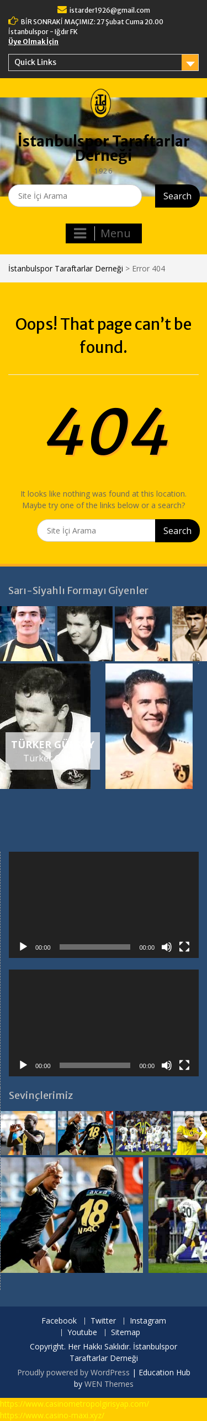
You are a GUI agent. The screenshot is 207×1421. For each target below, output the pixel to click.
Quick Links (35, 62)
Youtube (82, 1332)
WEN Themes (109, 1384)
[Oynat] (23, 946)
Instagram (148, 1321)
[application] (104, 905)
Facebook (59, 1321)
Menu (102, 233)
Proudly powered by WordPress (73, 1372)
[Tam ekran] (184, 946)
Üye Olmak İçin (33, 41)
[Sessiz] (166, 946)
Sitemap (125, 1332)
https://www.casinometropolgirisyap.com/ (74, 1403)
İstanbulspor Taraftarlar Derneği (104, 148)
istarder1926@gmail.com (110, 10)
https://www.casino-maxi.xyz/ (52, 1415)
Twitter (103, 1321)
